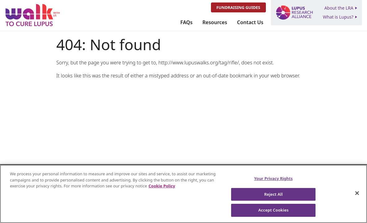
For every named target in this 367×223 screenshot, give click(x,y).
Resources (215, 22)
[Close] (357, 193)
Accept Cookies (273, 210)
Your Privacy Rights (273, 178)
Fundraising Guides (238, 7)
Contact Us (250, 22)
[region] (183, 194)
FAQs (186, 22)
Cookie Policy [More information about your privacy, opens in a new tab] (162, 186)
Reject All (273, 194)
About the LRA (338, 8)
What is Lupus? (338, 17)
